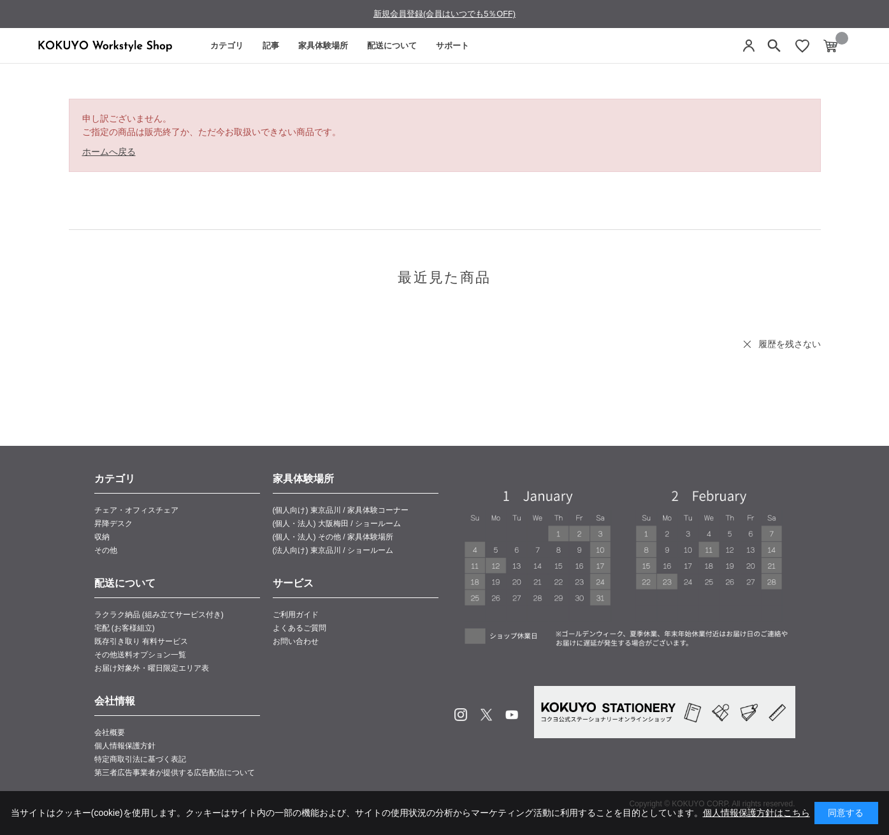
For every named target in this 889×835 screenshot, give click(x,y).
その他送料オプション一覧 (140, 654)
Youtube (511, 714)
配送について (392, 45)
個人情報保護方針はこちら (756, 813)
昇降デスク (113, 523)
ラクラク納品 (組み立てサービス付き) (159, 614)
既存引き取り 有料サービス (141, 641)
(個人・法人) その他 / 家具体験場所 (333, 536)
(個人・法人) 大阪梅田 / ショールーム (337, 523)
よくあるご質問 (299, 628)
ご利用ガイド (296, 614)
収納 (102, 536)
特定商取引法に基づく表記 (140, 759)
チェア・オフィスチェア (136, 510)
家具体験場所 (323, 45)
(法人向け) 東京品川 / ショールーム (333, 550)
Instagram (460, 714)
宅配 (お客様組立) (124, 628)
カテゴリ (226, 45)
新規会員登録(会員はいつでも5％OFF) (444, 13)
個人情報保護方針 (124, 745)
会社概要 (109, 732)
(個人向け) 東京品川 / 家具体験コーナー (340, 510)
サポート (452, 45)
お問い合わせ (296, 641)
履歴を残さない (789, 344)
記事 (271, 45)
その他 (105, 550)
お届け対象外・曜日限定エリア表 (151, 668)
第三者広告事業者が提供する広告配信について (174, 772)
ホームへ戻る (109, 151)
